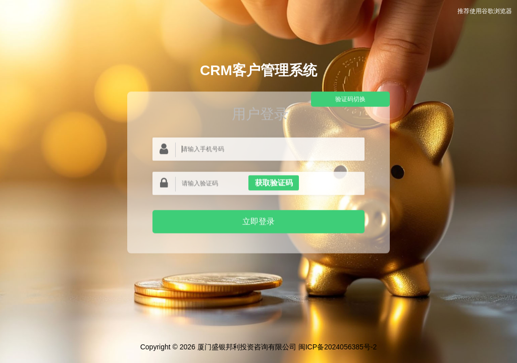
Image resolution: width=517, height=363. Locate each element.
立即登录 (258, 221)
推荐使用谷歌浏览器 (484, 11)
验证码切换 (350, 99)
